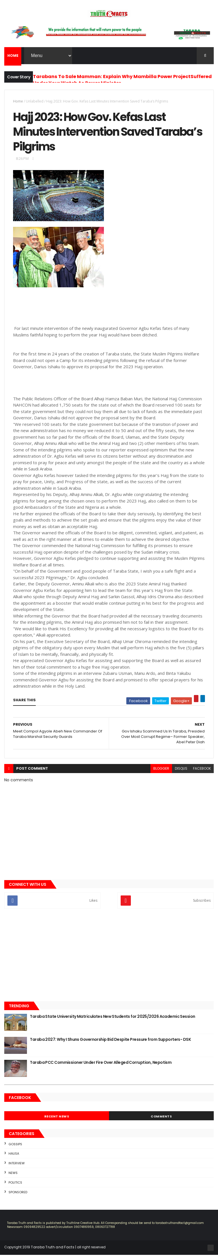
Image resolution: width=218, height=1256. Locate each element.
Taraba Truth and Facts (52, 1248)
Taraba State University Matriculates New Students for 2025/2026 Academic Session (112, 1017)
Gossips (15, 1145)
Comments (161, 1117)
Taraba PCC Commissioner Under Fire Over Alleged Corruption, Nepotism (100, 1063)
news (13, 1174)
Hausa (14, 1154)
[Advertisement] (108, 957)
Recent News (56, 1117)
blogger (161, 769)
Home (18, 101)
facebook (202, 769)
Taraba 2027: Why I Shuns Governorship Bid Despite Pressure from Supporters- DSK (110, 1040)
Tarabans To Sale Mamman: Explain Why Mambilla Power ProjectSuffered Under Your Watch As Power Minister (122, 80)
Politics (15, 1183)
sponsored (18, 1193)
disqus (181, 769)
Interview (17, 1164)
